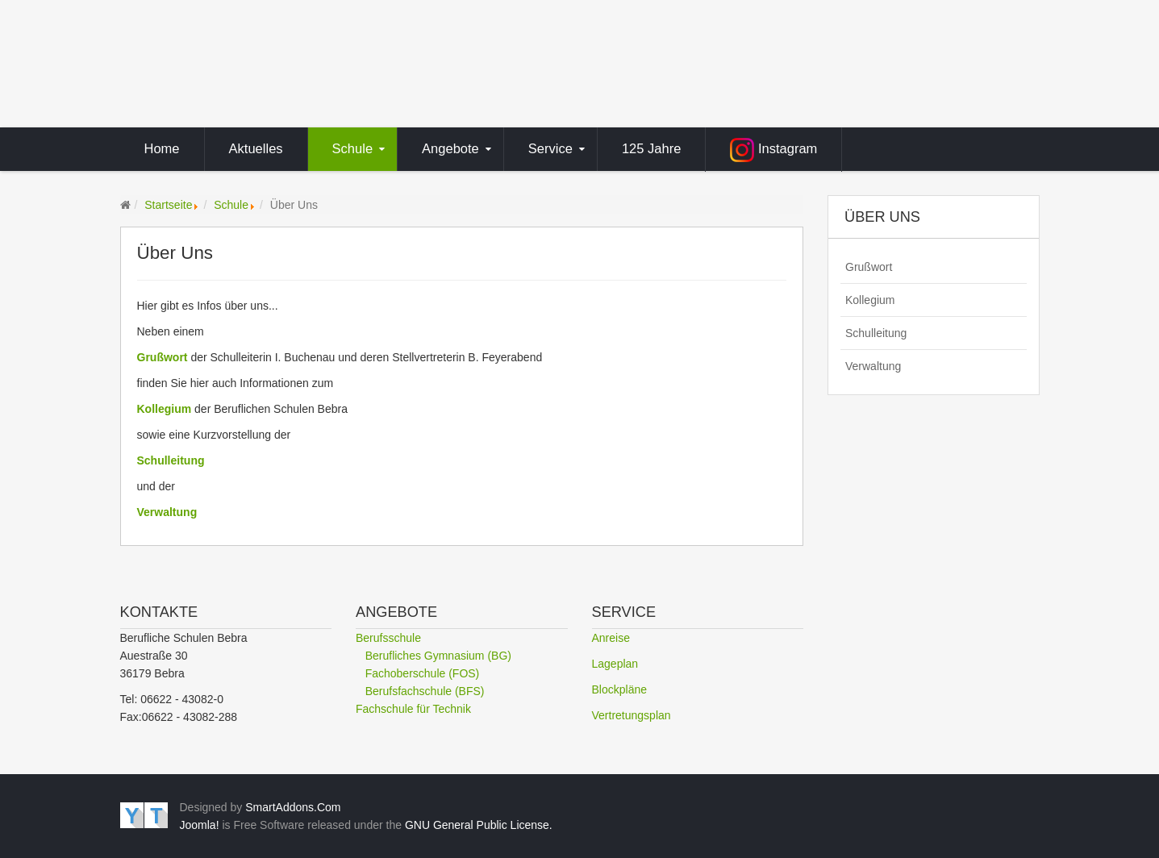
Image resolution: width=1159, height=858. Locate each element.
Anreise (611, 637)
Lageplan (615, 663)
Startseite (168, 204)
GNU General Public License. (478, 824)
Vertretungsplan (631, 715)
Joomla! (199, 824)
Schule (231, 204)
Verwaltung (167, 512)
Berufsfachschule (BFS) (425, 691)
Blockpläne (620, 689)
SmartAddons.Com (292, 807)
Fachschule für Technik (413, 708)
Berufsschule (388, 637)
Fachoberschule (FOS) (422, 673)
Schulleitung (876, 333)
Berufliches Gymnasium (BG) (438, 655)
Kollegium (164, 408)
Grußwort (162, 357)
